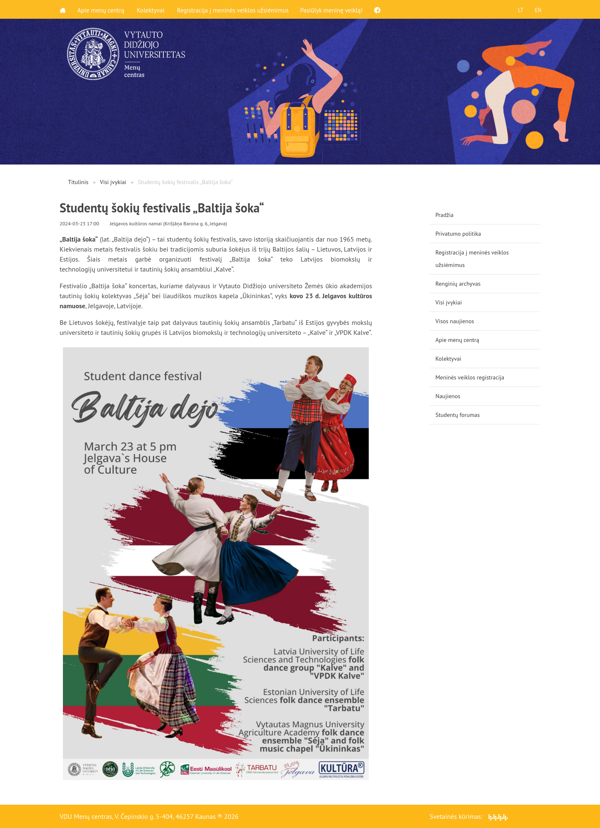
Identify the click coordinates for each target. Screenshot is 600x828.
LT (518, 9)
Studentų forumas (457, 415)
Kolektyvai (152, 9)
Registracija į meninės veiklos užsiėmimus (234, 9)
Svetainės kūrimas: (469, 816)
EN (537, 9)
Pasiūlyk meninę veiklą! (333, 9)
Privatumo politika (458, 233)
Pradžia (444, 215)
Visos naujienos (454, 321)
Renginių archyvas (457, 283)
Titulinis (78, 182)
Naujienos (447, 396)
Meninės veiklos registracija (469, 377)
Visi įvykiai (113, 182)
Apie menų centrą (101, 9)
